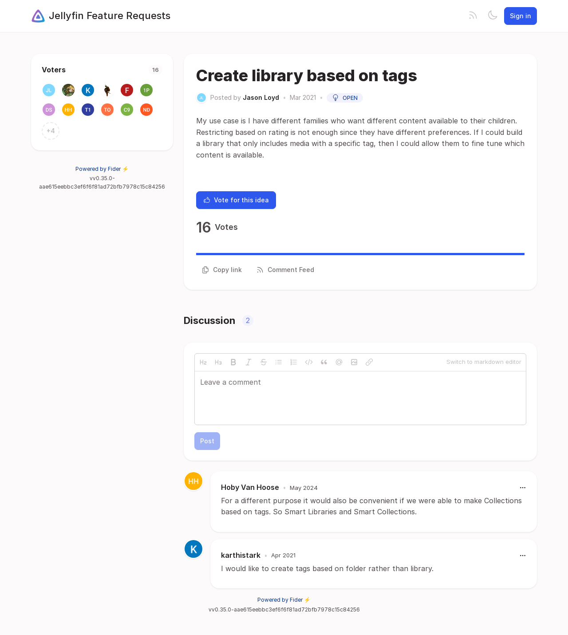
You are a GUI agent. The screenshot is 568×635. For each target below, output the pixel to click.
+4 (51, 130)
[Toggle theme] (493, 16)
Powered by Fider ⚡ (102, 169)
